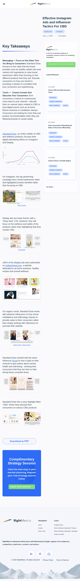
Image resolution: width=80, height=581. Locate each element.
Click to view (17, 345)
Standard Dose (9, 134)
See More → (50, 187)
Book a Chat (41, 531)
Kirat (15, 361)
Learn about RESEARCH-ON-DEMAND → (61, 64)
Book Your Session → (22, 487)
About (40, 525)
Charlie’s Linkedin (59, 534)
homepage (21, 250)
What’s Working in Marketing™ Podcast (65, 528)
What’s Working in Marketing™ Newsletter (66, 531)
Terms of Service (62, 560)
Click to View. (22, 205)
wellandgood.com (13, 265)
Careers (40, 528)
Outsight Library (58, 525)
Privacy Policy (48, 560)
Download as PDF (19, 441)
